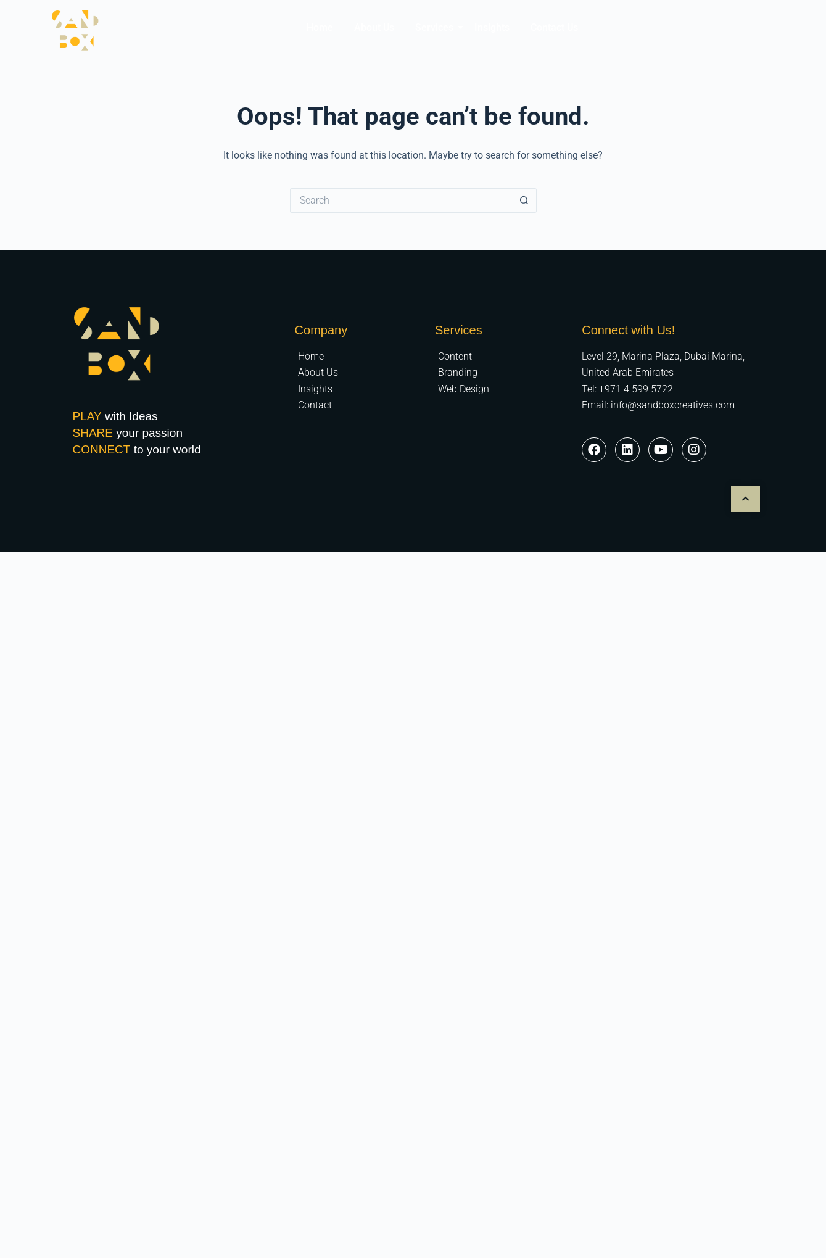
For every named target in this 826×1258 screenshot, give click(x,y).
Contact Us (554, 27)
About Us (374, 27)
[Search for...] (401, 200)
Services (436, 27)
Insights (492, 27)
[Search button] (524, 200)
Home (320, 27)
